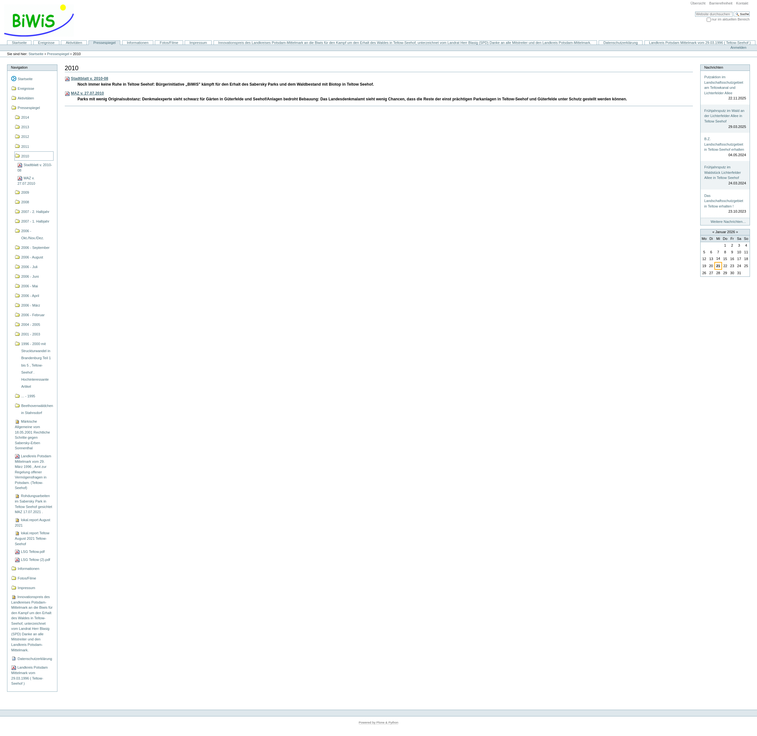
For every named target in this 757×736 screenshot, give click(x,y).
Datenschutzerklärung (620, 43)
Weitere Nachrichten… (728, 222)
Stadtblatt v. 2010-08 (89, 78)
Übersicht (698, 3)
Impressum (198, 43)
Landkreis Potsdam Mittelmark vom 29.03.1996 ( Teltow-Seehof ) (700, 43)
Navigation (19, 67)
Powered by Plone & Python (379, 722)
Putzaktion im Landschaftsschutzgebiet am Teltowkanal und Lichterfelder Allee (723, 85)
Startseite (19, 43)
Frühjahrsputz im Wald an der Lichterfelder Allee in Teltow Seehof (724, 116)
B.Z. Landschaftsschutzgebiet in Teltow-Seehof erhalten (724, 144)
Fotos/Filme (169, 43)
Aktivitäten (74, 43)
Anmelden (738, 47)
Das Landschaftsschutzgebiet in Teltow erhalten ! (723, 201)
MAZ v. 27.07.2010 (87, 93)
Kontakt (742, 3)
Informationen (137, 43)
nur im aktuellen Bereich (731, 19)
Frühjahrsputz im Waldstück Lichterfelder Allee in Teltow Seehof (722, 172)
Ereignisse (46, 43)
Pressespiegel (104, 43)
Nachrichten (713, 67)
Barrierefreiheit (720, 3)
